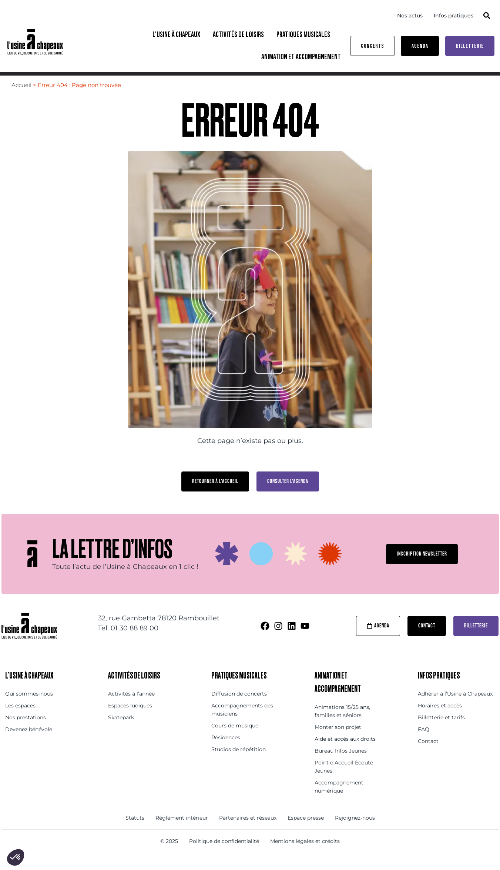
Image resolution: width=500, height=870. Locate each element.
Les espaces (20, 719)
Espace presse (306, 831)
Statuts (134, 831)
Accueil (21, 98)
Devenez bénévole (28, 743)
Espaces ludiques (130, 719)
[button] (487, 15)
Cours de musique (234, 739)
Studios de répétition (238, 763)
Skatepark (121, 731)
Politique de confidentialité (224, 854)
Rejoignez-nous (355, 831)
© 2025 (169, 854)
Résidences (225, 751)
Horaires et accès (440, 719)
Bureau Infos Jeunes (341, 764)
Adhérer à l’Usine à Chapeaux (455, 707)
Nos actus (410, 15)
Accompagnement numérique (339, 800)
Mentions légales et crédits (305, 854)
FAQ (423, 743)
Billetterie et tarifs (441, 731)
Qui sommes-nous (29, 707)
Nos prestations (25, 731)
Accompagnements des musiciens (242, 723)
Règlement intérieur (181, 831)
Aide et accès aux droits (345, 752)
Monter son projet (338, 740)
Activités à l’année (131, 707)
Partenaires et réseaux (247, 831)
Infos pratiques (453, 15)
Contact (428, 754)
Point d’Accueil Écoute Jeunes (344, 780)
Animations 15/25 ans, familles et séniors (342, 724)
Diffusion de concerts (239, 707)
